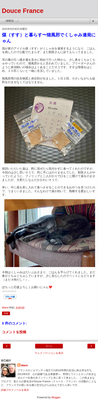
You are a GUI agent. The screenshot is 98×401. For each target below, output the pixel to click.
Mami (24, 365)
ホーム (49, 346)
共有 (6, 313)
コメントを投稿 (14, 332)
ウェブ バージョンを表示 (49, 353)
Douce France (22, 10)
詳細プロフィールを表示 (15, 389)
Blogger (56, 397)
